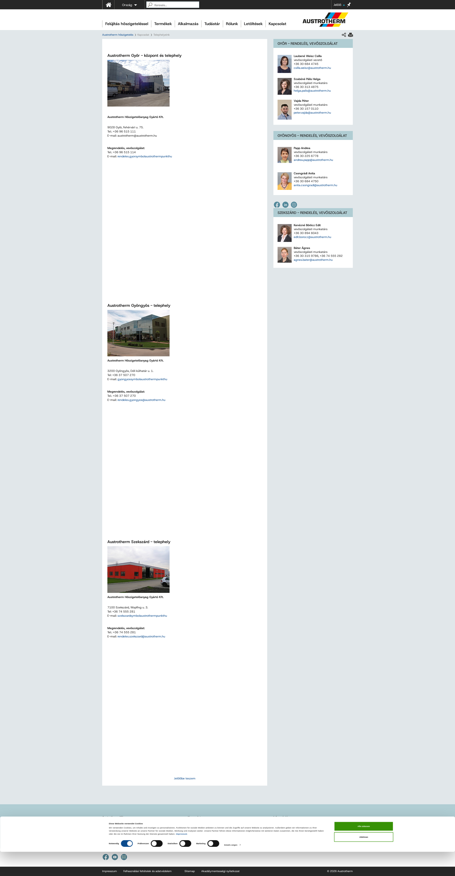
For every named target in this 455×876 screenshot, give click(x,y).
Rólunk (232, 23)
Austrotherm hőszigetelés (117, 34)
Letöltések (253, 23)
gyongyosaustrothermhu (142, 379)
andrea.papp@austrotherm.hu (313, 160)
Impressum (181, 858)
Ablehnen (363, 861)
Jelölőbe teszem (184, 778)
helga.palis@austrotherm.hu (312, 90)
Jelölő (339, 5)
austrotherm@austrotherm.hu (128, 829)
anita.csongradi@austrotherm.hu (315, 185)
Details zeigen (230, 869)
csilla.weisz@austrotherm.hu (312, 68)
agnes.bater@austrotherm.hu (313, 260)
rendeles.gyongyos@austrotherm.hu (141, 400)
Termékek (163, 23)
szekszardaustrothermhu (142, 616)
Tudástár (212, 23)
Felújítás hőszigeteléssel (126, 23)
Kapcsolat (277, 23)
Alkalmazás (188, 23)
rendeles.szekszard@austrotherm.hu (141, 636)
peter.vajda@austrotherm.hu (312, 112)
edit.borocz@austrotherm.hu (312, 237)
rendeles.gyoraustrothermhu (145, 156)
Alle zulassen (364, 850)
